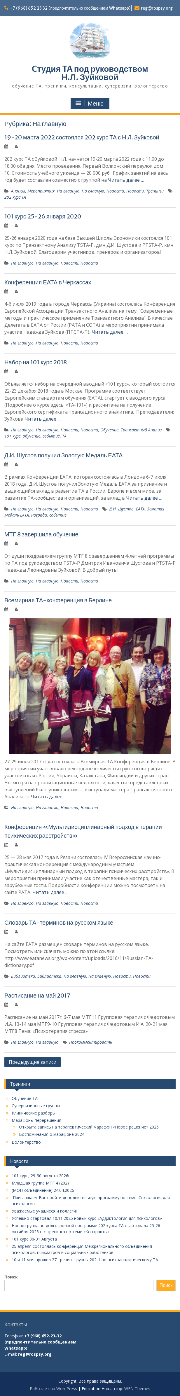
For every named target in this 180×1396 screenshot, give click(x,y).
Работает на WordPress (53, 1388)
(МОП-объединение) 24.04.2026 (43, 1190)
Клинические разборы (33, 1113)
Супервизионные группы (36, 1105)
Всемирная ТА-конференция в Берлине (58, 600)
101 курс (12, 436)
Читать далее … (126, 180)
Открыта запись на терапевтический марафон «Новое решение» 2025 (89, 1127)
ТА (64, 436)
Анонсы (18, 191)
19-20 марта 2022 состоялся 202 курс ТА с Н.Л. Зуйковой (81, 137)
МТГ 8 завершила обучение (41, 534)
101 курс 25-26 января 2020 (42, 216)
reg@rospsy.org (157, 8)
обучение (31, 436)
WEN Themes (137, 1388)
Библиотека (23, 976)
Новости (115, 191)
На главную (68, 191)
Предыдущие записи (32, 1062)
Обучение (109, 430)
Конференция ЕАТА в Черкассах (47, 282)
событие (51, 436)
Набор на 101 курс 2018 (35, 362)
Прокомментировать (90, 1042)
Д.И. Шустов (121, 509)
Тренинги (155, 191)
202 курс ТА (15, 197)
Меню (89, 103)
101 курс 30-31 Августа (34, 1239)
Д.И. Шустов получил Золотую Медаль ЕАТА (63, 455)
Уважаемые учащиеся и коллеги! (44, 1211)
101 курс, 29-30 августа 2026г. (41, 1175)
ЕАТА (140, 509)
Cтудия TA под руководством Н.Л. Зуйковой (90, 73)
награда (39, 515)
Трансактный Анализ (141, 430)
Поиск (11, 1277)
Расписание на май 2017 (37, 995)
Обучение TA (25, 1098)
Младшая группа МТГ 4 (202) (40, 1183)
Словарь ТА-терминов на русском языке (58, 922)
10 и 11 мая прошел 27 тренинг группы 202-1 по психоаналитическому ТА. (85, 1259)
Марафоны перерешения (36, 1120)
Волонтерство (26, 1142)
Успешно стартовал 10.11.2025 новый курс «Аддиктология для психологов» (87, 1218)
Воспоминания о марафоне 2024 (51, 1134)
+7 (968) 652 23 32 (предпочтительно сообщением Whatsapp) (70, 8)
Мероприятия (41, 191)
